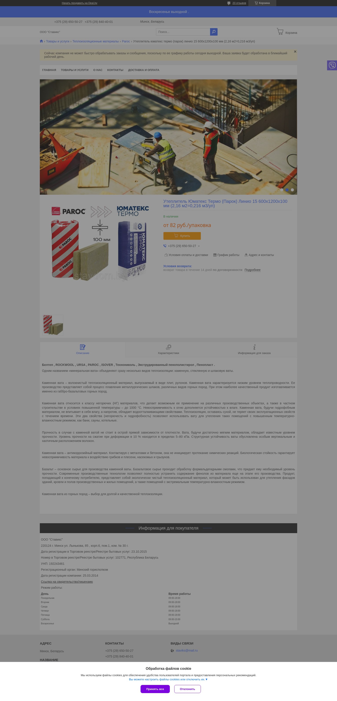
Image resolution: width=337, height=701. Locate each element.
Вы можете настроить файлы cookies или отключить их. (167, 679)
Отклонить (187, 689)
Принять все (155, 689)
